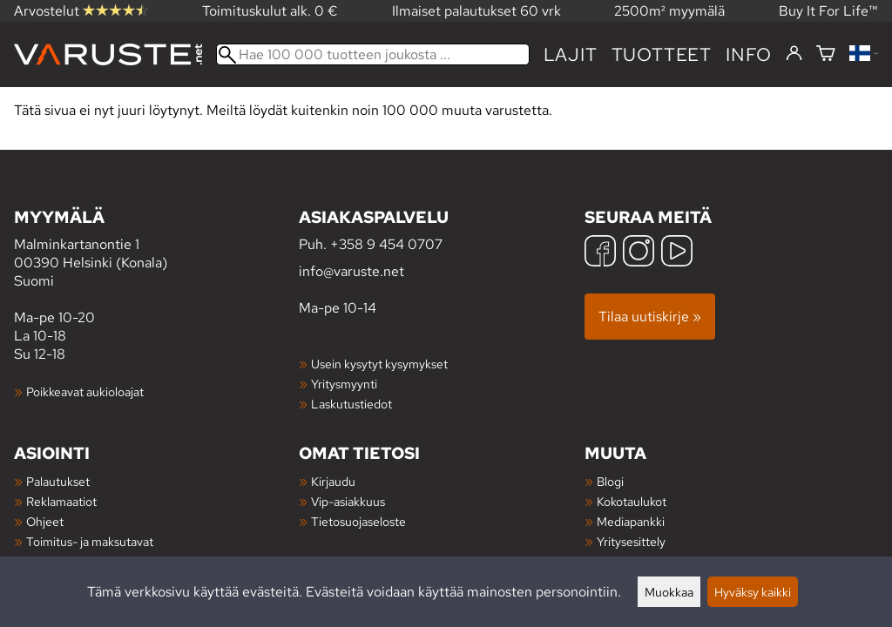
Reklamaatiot (61, 501)
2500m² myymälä (669, 11)
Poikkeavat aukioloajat (85, 391)
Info (749, 54)
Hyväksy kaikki (752, 591)
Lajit (571, 54)
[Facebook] (600, 253)
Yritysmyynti (344, 383)
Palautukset (58, 481)
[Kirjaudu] (794, 54)
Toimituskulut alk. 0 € (270, 11)
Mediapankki (631, 521)
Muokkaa (669, 591)
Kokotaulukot (631, 501)
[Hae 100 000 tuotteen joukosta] (373, 54)
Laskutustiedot (351, 403)
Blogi (610, 481)
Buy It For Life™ (828, 11)
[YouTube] (677, 253)
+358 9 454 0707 (386, 244)
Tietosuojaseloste (358, 521)
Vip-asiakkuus (348, 501)
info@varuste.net (351, 271)
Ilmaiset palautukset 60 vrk (476, 11)
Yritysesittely (631, 541)
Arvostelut (81, 11)
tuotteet (662, 54)
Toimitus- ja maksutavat (89, 541)
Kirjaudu (333, 481)
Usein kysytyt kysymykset (379, 363)
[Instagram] (638, 253)
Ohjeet (45, 521)
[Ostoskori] (825, 54)
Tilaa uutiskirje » (649, 316)
